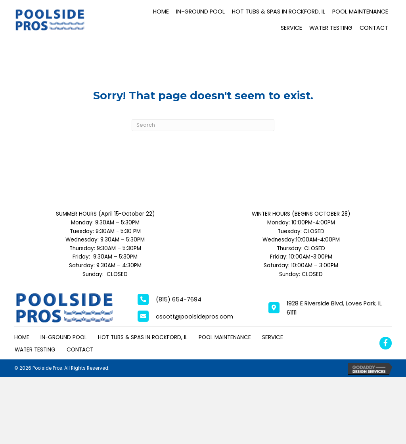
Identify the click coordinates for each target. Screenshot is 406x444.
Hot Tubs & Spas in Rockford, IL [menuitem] (143, 337)
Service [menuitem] (272, 337)
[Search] (203, 125)
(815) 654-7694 (178, 299)
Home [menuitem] (21, 337)
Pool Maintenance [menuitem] (225, 337)
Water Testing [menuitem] (35, 349)
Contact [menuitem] (80, 349)
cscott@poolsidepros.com (194, 316)
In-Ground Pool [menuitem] (63, 337)
